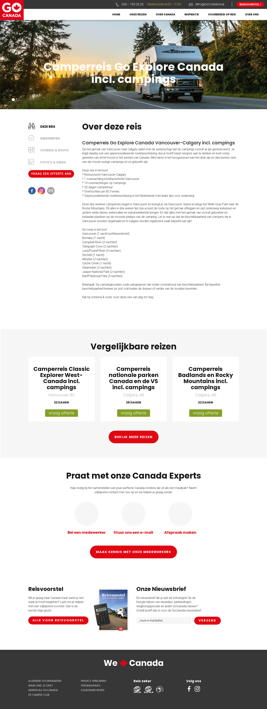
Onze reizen (138, 14)
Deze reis (47, 126)
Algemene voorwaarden (44, 680)
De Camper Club (39, 694)
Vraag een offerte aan (51, 173)
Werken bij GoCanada (43, 690)
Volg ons (193, 680)
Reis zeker (142, 680)
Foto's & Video (53, 162)
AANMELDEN (207, 620)
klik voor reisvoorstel (58, 620)
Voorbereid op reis (222, 14)
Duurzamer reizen (92, 690)
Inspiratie (191, 14)
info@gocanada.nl (210, 4)
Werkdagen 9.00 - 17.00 (164, 4)
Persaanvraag (90, 685)
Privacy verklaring (93, 680)
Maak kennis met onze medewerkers (133, 551)
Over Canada (165, 14)
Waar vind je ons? (40, 685)
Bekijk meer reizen (134, 437)
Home (116, 14)
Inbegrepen (50, 138)
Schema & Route (54, 150)
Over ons (252, 14)
